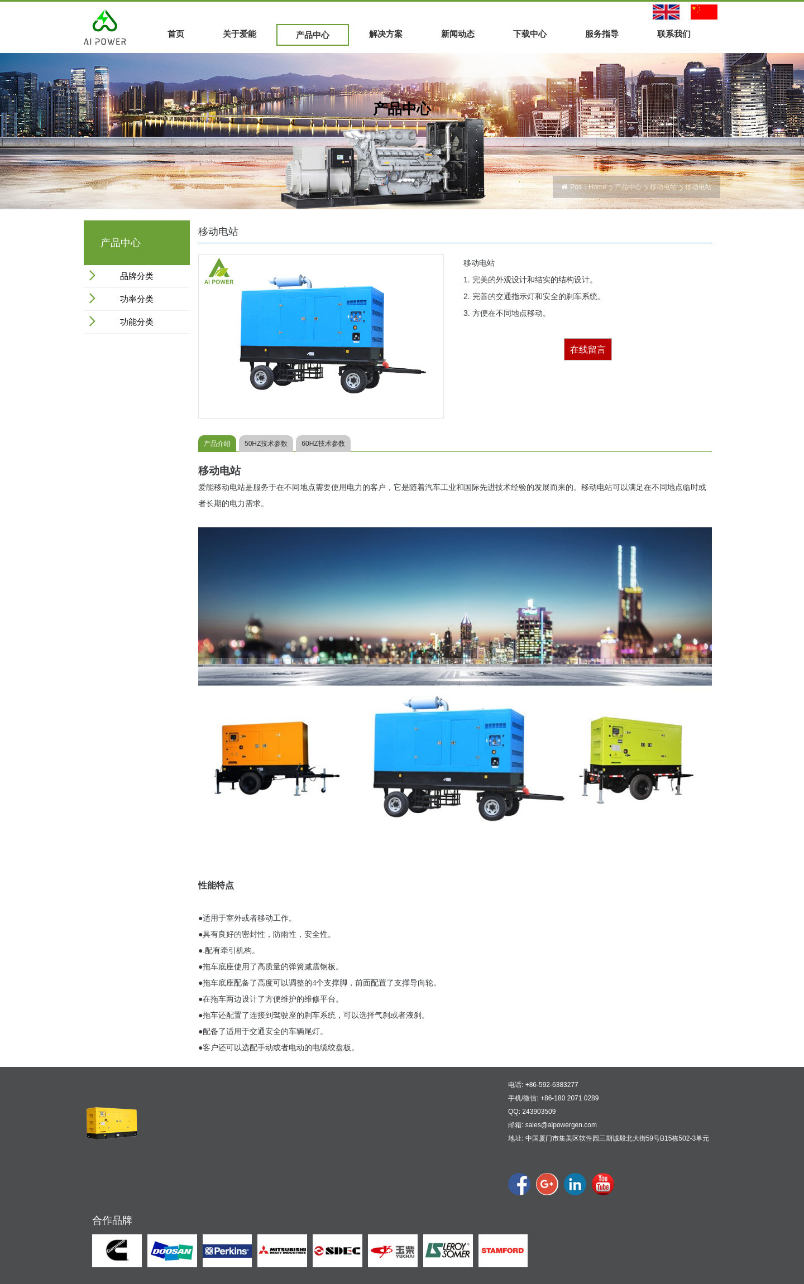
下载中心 (530, 34)
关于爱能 (239, 34)
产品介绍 (217, 444)
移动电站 (663, 187)
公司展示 (182, 1191)
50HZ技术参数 (266, 444)
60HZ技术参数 (323, 444)
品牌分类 (137, 276)
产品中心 (312, 35)
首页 (176, 34)
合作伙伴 (182, 1204)
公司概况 (182, 1166)
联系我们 (674, 34)
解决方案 (386, 34)
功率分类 (137, 299)
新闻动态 (458, 34)
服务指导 (602, 34)
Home (597, 187)
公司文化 (182, 1179)
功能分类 (137, 321)
